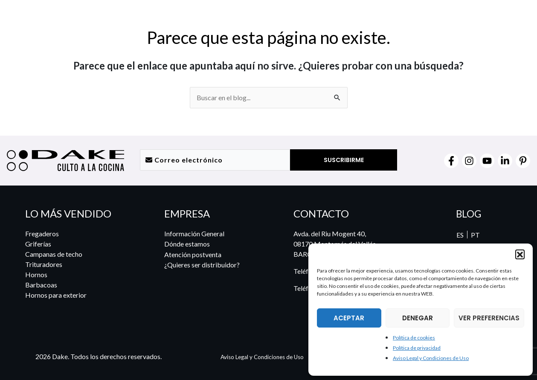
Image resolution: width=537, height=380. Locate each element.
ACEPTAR (349, 317)
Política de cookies (414, 337)
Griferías (38, 244)
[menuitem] (510, 20)
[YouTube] (487, 161)
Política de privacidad (417, 348)
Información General (194, 233)
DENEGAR (417, 317)
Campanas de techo (53, 254)
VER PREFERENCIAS (489, 317)
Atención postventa (192, 254)
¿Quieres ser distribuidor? (202, 264)
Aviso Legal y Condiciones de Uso (431, 358)
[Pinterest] (523, 161)
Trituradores (43, 264)
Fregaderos (42, 233)
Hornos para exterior (56, 295)
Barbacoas (41, 285)
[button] (520, 254)
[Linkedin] (505, 161)
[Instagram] (469, 161)
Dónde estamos (187, 244)
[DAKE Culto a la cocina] (51, 19)
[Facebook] (451, 161)
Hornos (36, 274)
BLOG (468, 213)
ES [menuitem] (459, 235)
